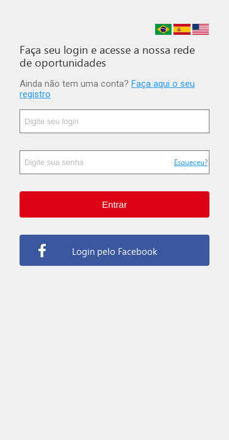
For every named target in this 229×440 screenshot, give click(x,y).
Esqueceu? (191, 162)
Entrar (114, 204)
